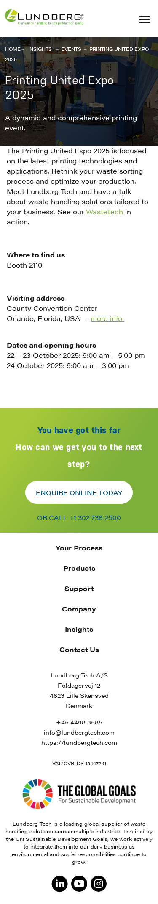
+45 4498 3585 (79, 722)
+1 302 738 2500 (95, 517)
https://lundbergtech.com (79, 742)
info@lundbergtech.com (79, 732)
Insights (79, 629)
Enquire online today (79, 492)
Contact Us (79, 649)
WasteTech (104, 211)
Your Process (79, 548)
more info (107, 318)
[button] (144, 19)
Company (79, 609)
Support (79, 588)
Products (79, 568)
